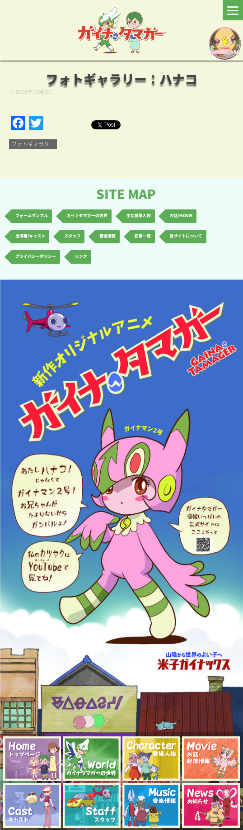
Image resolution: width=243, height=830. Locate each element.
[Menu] (233, 10)
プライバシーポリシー (35, 257)
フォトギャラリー (33, 144)
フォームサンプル (31, 216)
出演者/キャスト (30, 236)
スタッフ (72, 236)
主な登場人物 (138, 216)
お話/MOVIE (180, 216)
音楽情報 (107, 236)
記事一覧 (143, 236)
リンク (81, 257)
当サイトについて (186, 236)
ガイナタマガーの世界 (87, 216)
